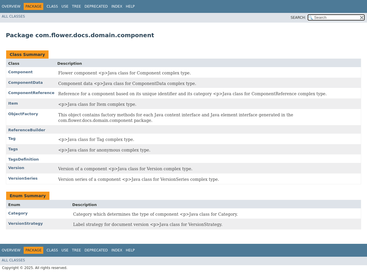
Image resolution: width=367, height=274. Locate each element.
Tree (76, 6)
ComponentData (25, 82)
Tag (11, 138)
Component (20, 72)
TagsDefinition (23, 159)
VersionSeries (23, 178)
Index (117, 6)
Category (17, 213)
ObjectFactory (23, 114)
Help (130, 6)
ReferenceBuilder (26, 130)
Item (13, 103)
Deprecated (96, 6)
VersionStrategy (25, 223)
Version (16, 168)
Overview (11, 6)
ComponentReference (31, 93)
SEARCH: (298, 18)
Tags (13, 149)
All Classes (13, 16)
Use (64, 6)
